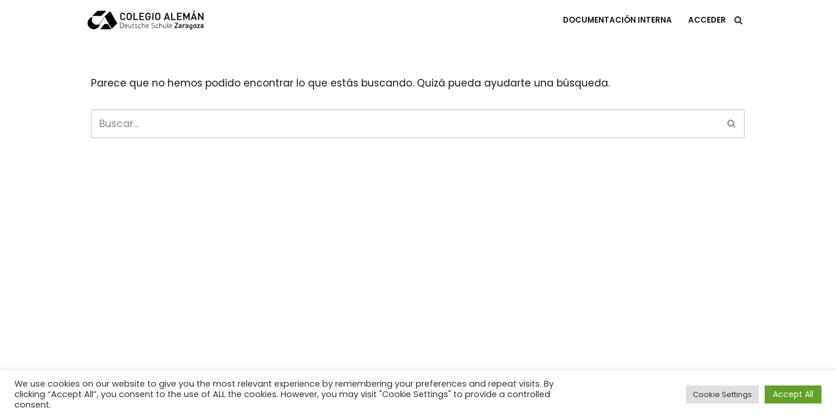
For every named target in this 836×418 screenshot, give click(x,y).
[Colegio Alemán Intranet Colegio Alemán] (145, 20)
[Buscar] (738, 20)
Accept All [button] (793, 394)
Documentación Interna (617, 20)
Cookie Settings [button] (722, 394)
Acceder (707, 20)
